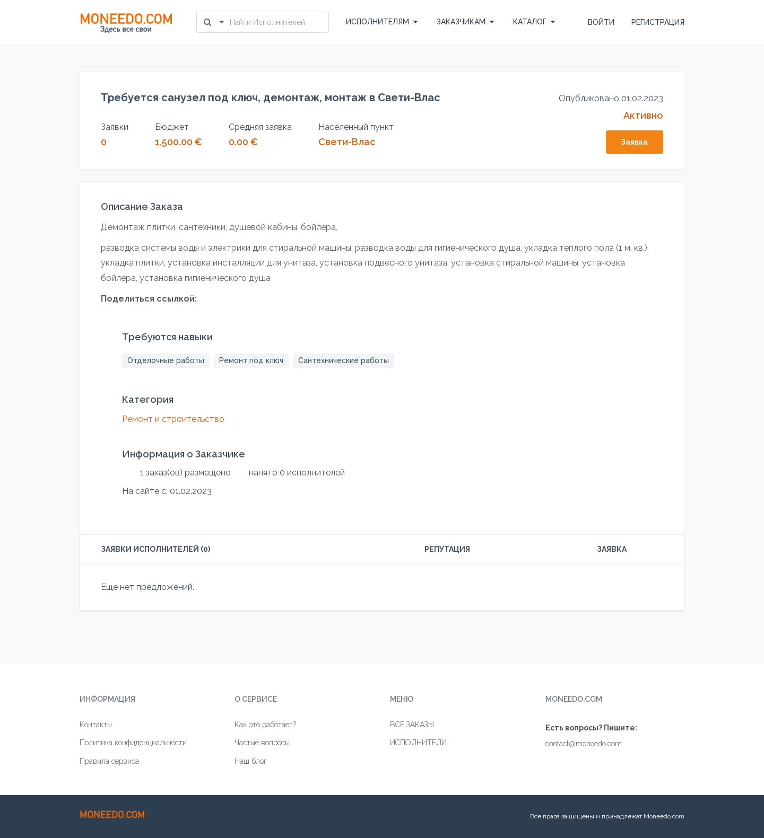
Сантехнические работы (343, 360)
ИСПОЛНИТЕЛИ (418, 742)
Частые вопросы (262, 742)
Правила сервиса (109, 761)
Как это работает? (265, 724)
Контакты (96, 724)
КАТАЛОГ (534, 21)
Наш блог (251, 761)
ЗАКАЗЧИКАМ (465, 21)
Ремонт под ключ (251, 360)
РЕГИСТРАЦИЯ (657, 22)
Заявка (634, 142)
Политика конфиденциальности (133, 742)
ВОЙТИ (601, 22)
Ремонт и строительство (173, 419)
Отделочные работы (165, 360)
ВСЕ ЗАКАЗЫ (412, 724)
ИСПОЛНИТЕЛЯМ (382, 21)
